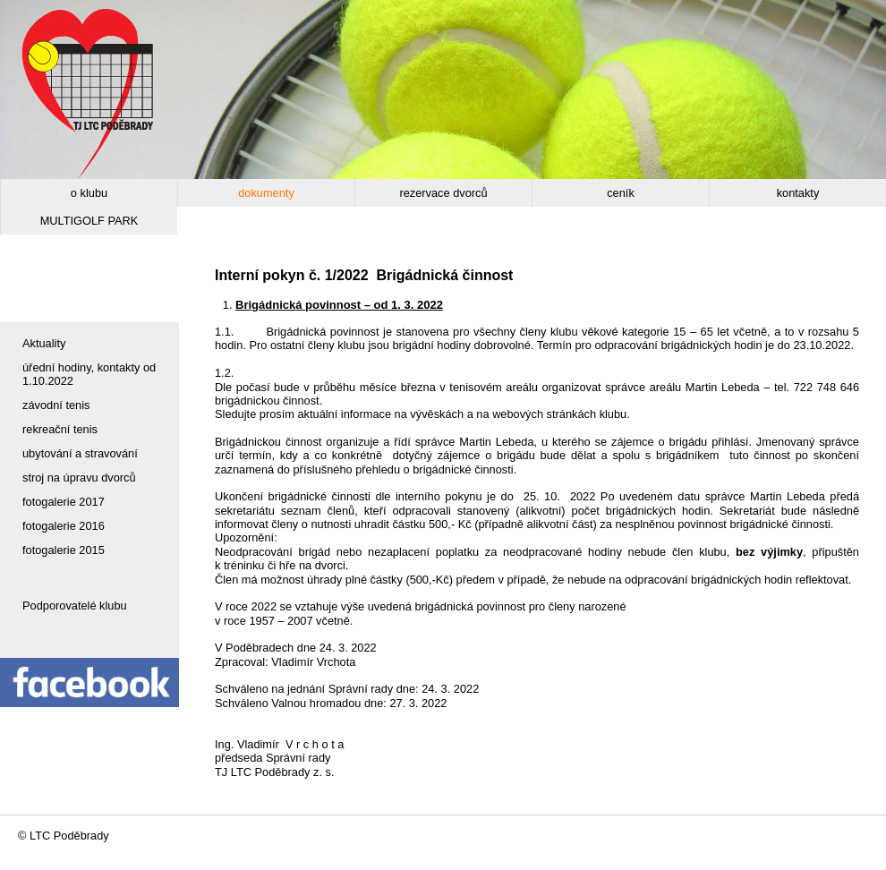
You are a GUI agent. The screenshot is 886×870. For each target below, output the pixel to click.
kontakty (798, 193)
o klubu (89, 193)
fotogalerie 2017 (63, 501)
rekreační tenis (60, 429)
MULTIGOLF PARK (89, 220)
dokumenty (266, 193)
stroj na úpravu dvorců (79, 477)
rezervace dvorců (443, 193)
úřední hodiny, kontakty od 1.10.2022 (89, 374)
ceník (621, 193)
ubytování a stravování (80, 453)
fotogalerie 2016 (63, 526)
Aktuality (43, 343)
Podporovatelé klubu (74, 605)
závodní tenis (55, 405)
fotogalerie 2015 (63, 550)
